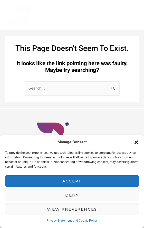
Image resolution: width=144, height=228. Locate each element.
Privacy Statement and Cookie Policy (72, 220)
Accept (72, 181)
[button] (136, 142)
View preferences (72, 209)
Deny (72, 195)
